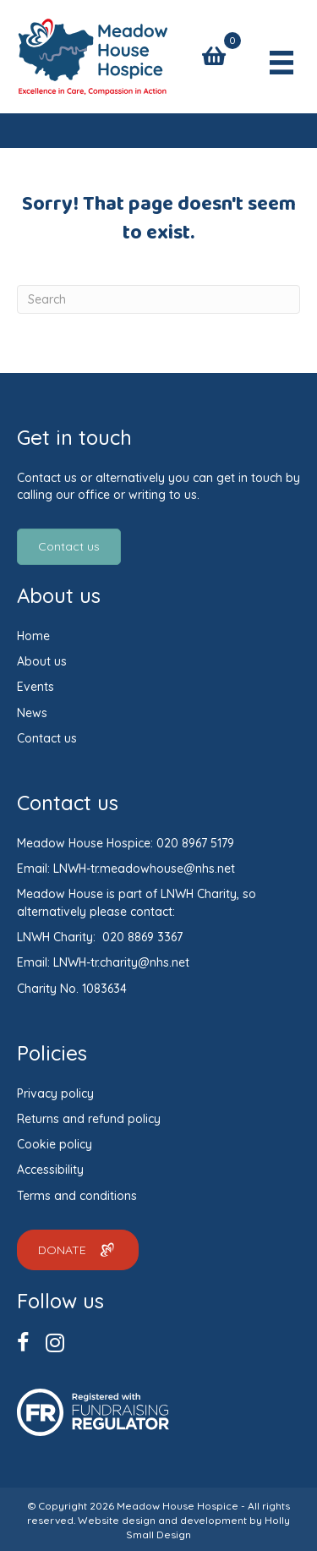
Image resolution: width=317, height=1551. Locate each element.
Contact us (47, 738)
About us (42, 661)
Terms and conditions (77, 1195)
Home (33, 636)
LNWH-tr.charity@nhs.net (121, 962)
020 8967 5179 (195, 843)
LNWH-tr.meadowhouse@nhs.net (144, 868)
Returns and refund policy (89, 1118)
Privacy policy (55, 1093)
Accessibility (50, 1169)
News (32, 713)
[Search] (158, 299)
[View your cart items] (214, 56)
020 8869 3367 (142, 937)
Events (35, 686)
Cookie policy (54, 1144)
